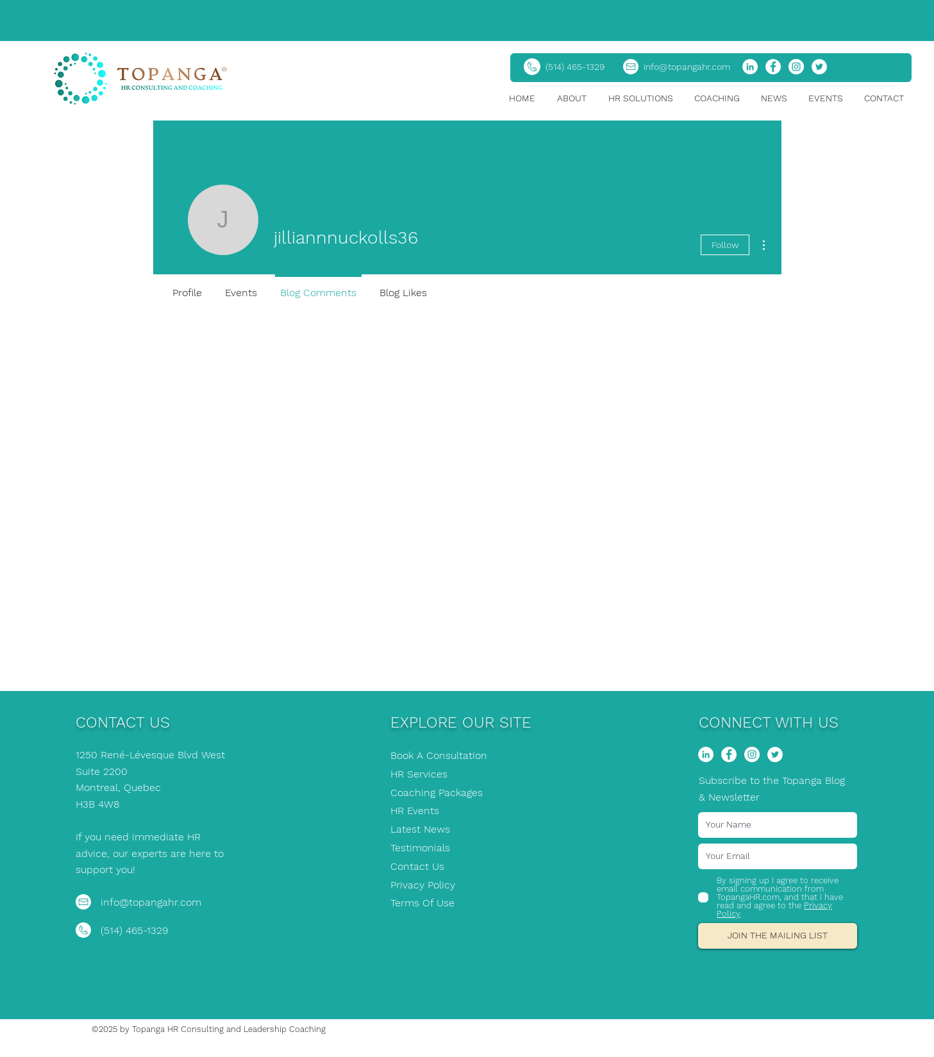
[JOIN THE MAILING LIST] (777, 936)
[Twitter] (819, 66)
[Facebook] (773, 66)
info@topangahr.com (687, 67)
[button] (576, 98)
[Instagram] (796, 66)
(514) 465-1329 (575, 67)
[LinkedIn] (750, 66)
